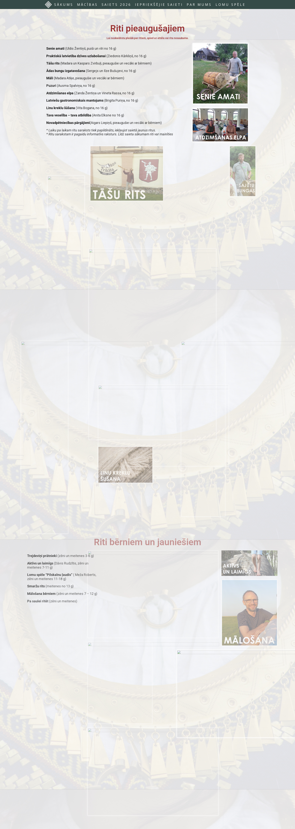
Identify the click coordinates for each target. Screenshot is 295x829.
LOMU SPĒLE (231, 4)
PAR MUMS (199, 4)
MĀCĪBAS (87, 4)
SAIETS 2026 (116, 4)
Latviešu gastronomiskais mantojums (74, 100)
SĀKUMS (63, 4)
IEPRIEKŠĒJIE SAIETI (159, 4)
